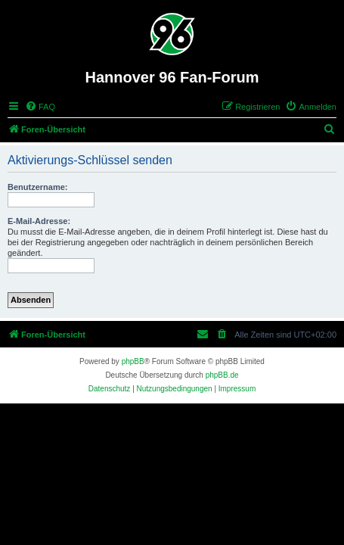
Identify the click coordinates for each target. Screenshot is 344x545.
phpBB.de (222, 375)
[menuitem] (40, 107)
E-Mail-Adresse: (39, 221)
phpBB (133, 361)
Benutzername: (37, 187)
